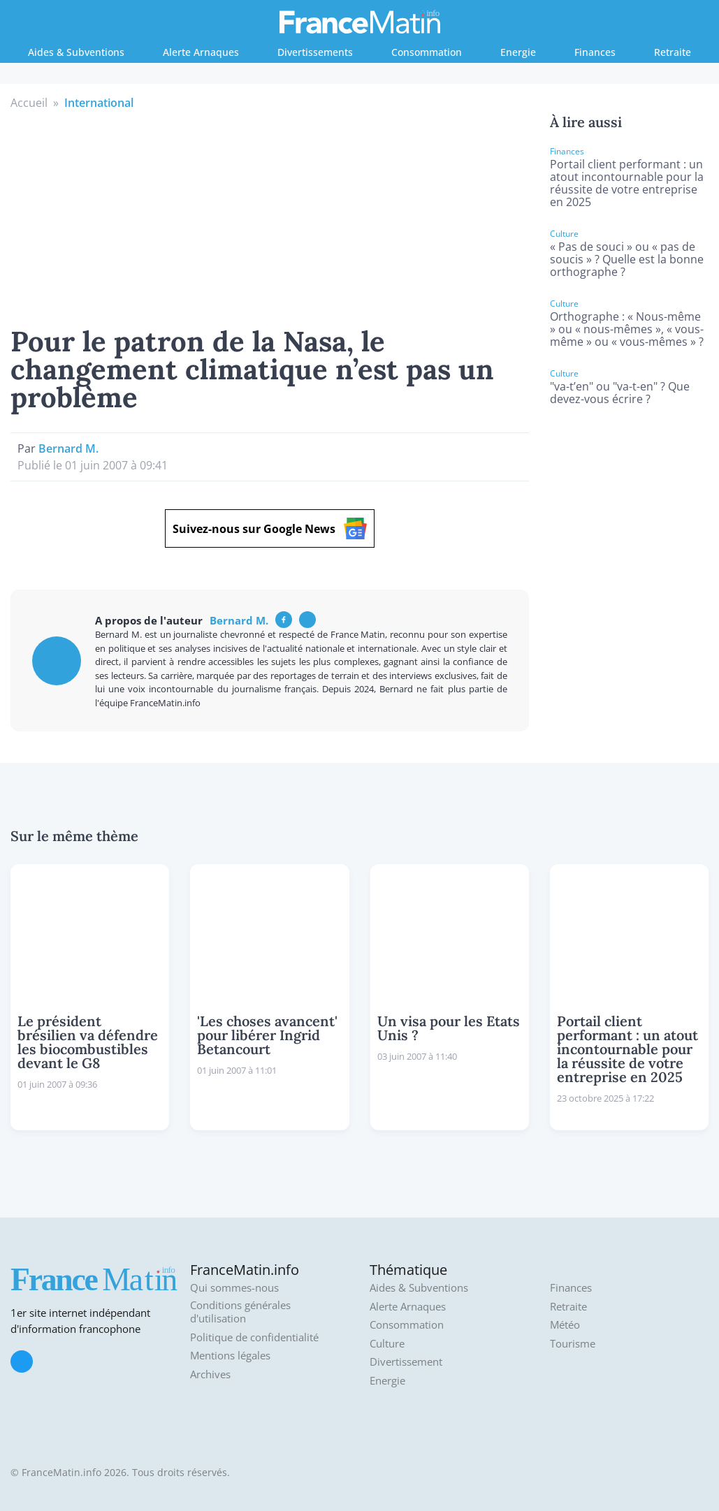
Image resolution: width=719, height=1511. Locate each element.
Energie (518, 52)
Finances (595, 52)
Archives (210, 1374)
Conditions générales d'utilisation (240, 1312)
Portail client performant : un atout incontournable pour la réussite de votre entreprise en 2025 (627, 183)
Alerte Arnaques (201, 52)
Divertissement (406, 1361)
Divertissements (315, 52)
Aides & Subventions (76, 52)
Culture (387, 1343)
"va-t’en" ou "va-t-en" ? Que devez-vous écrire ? (620, 393)
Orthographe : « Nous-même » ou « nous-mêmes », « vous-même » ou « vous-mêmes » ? (627, 329)
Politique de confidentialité (254, 1337)
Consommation (426, 52)
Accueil (29, 102)
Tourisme (572, 1343)
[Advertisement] (269, 216)
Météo (565, 1324)
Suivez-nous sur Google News (270, 528)
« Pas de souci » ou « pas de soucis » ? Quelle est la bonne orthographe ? (627, 259)
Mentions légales (230, 1355)
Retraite (672, 52)
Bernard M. (68, 448)
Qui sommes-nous (234, 1287)
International (98, 102)
